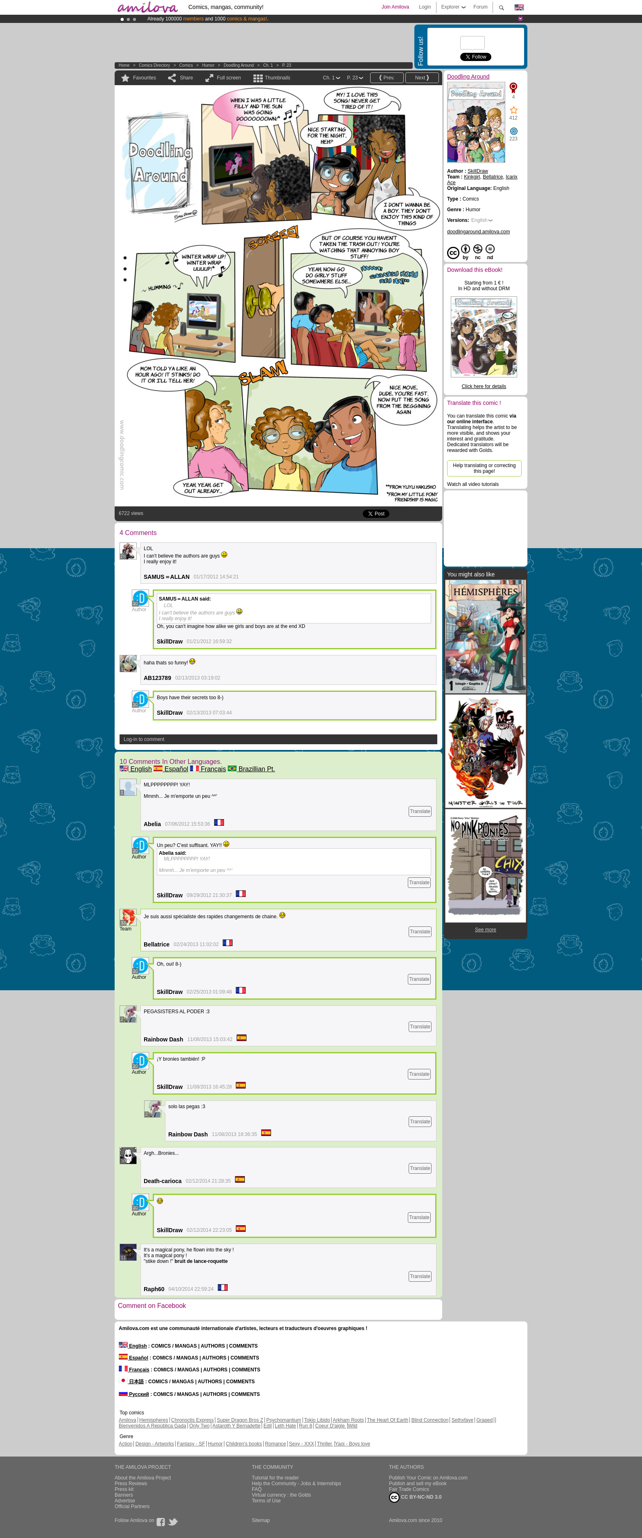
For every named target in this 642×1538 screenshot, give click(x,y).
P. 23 (286, 65)
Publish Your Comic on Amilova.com (428, 1478)
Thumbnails (277, 78)
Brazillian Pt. (251, 769)
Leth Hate (285, 1426)
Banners (124, 1495)
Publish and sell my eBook (418, 1483)
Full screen (229, 78)
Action (125, 1444)
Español (171, 769)
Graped (484, 1420)
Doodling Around (239, 65)
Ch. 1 (268, 65)
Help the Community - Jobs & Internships (296, 1483)
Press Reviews (131, 1483)
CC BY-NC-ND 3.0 (415, 1497)
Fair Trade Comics (409, 1489)
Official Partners (132, 1506)
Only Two (199, 1426)
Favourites (144, 78)
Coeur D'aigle (330, 1426)
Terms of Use (266, 1501)
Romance (275, 1444)
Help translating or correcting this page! (484, 468)
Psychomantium (283, 1420)
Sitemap (261, 1520)
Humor (208, 65)
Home (124, 65)
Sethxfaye (462, 1420)
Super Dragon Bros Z (240, 1420)
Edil (268, 1426)
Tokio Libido (317, 1420)
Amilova (127, 1420)
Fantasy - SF (191, 1444)
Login (425, 7)
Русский (134, 1394)
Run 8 (305, 1426)
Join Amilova (395, 7)
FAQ (257, 1489)
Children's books (244, 1444)
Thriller (325, 1444)
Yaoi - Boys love (352, 1444)
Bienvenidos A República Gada (152, 1426)
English (136, 769)
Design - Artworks (155, 1444)
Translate (420, 811)
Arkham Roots (348, 1420)
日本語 (131, 1381)
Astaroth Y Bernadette (236, 1426)
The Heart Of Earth (387, 1420)
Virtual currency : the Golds (281, 1495)
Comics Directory (154, 65)
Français (208, 769)
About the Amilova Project (143, 1478)
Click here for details (484, 386)
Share (186, 78)
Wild (352, 1426)
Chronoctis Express (192, 1420)
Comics (186, 65)
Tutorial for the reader (275, 1478)
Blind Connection (430, 1420)
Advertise (125, 1501)
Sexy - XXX (301, 1444)
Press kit (124, 1489)
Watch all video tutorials (473, 484)
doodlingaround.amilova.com (478, 232)
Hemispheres (153, 1420)
